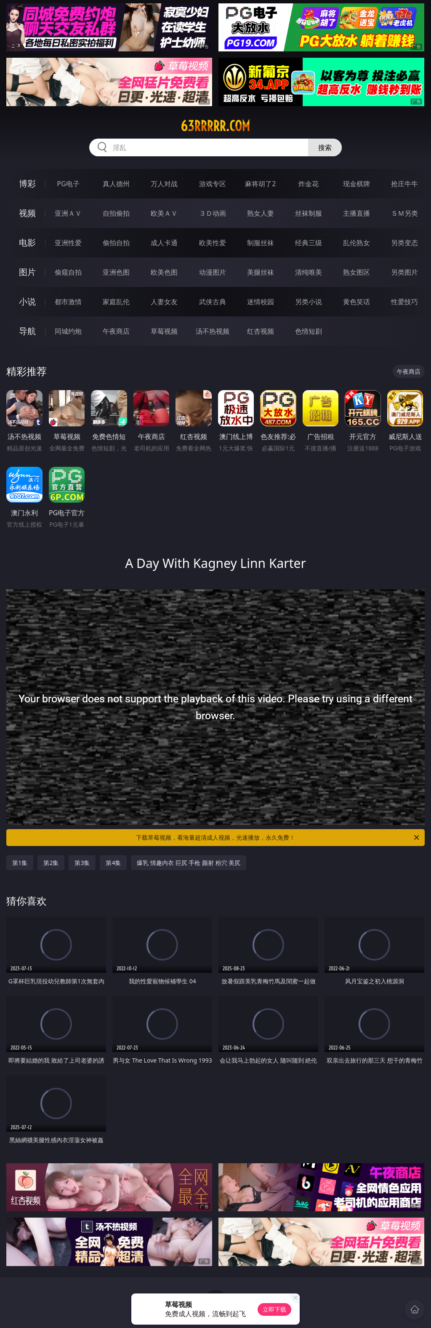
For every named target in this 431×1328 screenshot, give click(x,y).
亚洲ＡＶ (68, 213)
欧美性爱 (212, 242)
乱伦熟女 (356, 242)
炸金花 (308, 183)
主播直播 (356, 213)
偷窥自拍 (68, 272)
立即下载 (274, 1309)
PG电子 (68, 183)
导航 (27, 331)
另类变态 (404, 242)
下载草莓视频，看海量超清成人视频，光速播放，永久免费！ (278, 838)
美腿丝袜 (260, 272)
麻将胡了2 (260, 183)
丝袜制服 (308, 213)
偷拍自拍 (116, 242)
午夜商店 (116, 331)
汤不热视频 (212, 331)
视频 (27, 213)
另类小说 (308, 301)
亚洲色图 (116, 272)
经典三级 (308, 242)
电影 (27, 242)
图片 (27, 272)
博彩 (27, 183)
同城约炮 (68, 331)
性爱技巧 (404, 301)
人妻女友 (164, 301)
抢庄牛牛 (404, 183)
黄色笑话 (356, 301)
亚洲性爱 (68, 242)
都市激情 (68, 301)
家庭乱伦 (116, 301)
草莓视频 (164, 331)
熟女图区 (356, 272)
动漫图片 (212, 272)
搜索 (325, 147)
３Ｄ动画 (212, 213)
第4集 (113, 863)
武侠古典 (212, 301)
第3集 (82, 863)
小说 (27, 301)
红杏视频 (260, 331)
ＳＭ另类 (404, 213)
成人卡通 (164, 242)
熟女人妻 (260, 213)
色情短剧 (308, 331)
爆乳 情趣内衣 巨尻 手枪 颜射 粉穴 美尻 (188, 863)
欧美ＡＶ (164, 213)
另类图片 (404, 272)
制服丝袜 (260, 242)
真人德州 (116, 183)
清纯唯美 (308, 272)
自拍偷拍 (116, 213)
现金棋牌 (356, 183)
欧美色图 (164, 272)
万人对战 (164, 183)
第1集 (19, 863)
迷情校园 (260, 301)
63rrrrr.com (215, 126)
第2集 (51, 863)
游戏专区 (212, 183)
